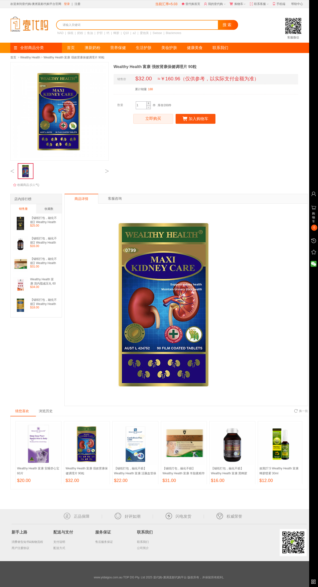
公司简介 (143, 548)
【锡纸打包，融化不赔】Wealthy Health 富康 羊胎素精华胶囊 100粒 (43, 261)
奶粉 (80, 33)
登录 (67, 4)
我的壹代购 (215, 4)
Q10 (126, 33)
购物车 (238, 4)
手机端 (279, 4)
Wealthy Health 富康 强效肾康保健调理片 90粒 (74, 57)
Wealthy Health (30, 57)
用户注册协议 (20, 548)
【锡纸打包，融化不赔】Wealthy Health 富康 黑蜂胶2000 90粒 (43, 240)
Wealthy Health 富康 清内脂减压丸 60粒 (43, 281)
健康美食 (195, 48)
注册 (77, 4)
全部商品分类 (29, 48)
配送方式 (59, 548)
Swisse (157, 33)
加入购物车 (195, 118)
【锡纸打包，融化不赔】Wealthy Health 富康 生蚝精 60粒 (43, 220)
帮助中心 (297, 4)
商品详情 (81, 199)
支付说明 (59, 542)
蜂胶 (116, 33)
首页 (71, 48)
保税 (70, 33)
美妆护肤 (169, 48)
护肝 (100, 33)
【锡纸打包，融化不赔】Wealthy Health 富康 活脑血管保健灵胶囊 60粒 (135, 473)
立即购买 (153, 119)
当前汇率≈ (166, 4)
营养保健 (118, 48)
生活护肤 (143, 48)
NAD (60, 33)
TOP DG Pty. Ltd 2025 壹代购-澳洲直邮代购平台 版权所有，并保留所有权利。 (174, 577)
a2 (134, 33)
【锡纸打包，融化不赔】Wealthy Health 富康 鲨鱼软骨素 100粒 (43, 302)
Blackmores (173, 33)
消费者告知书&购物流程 (27, 542)
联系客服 (260, 4)
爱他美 (144, 33)
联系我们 (220, 48)
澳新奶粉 (92, 48)
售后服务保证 (104, 542)
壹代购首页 (191, 4)
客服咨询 (115, 198)
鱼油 (90, 33)
